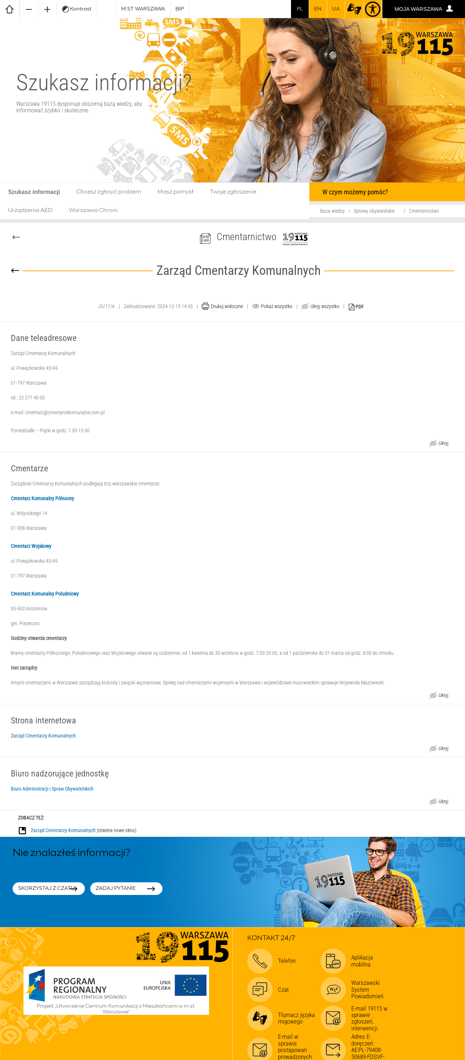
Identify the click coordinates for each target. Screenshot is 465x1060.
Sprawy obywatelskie (374, 211)
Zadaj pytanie (116, 888)
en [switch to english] (317, 9)
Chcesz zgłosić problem (108, 192)
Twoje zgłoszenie (233, 192)
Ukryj (443, 444)
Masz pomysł (175, 192)
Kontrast (77, 9)
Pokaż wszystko (276, 306)
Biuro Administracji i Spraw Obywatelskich (52, 789)
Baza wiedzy (332, 211)
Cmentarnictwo (424, 211)
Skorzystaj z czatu (46, 888)
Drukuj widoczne (227, 306)
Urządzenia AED (30, 210)
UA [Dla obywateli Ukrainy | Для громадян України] (336, 9)
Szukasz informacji (34, 192)
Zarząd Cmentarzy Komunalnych (43, 736)
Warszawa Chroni (93, 210)
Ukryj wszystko (324, 306)
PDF (356, 307)
